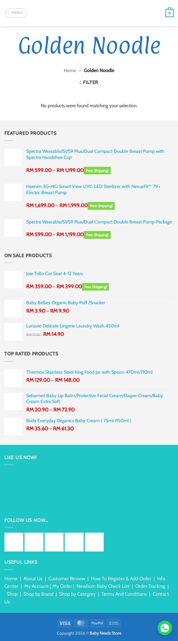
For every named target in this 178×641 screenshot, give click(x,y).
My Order (62, 586)
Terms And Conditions (124, 594)
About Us (33, 578)
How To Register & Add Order (121, 578)
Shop (12, 594)
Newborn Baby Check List (103, 586)
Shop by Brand (38, 594)
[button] (16, 13)
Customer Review (66, 578)
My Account (36, 586)
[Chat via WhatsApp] (165, 628)
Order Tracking (150, 586)
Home (70, 70)
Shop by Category (77, 594)
